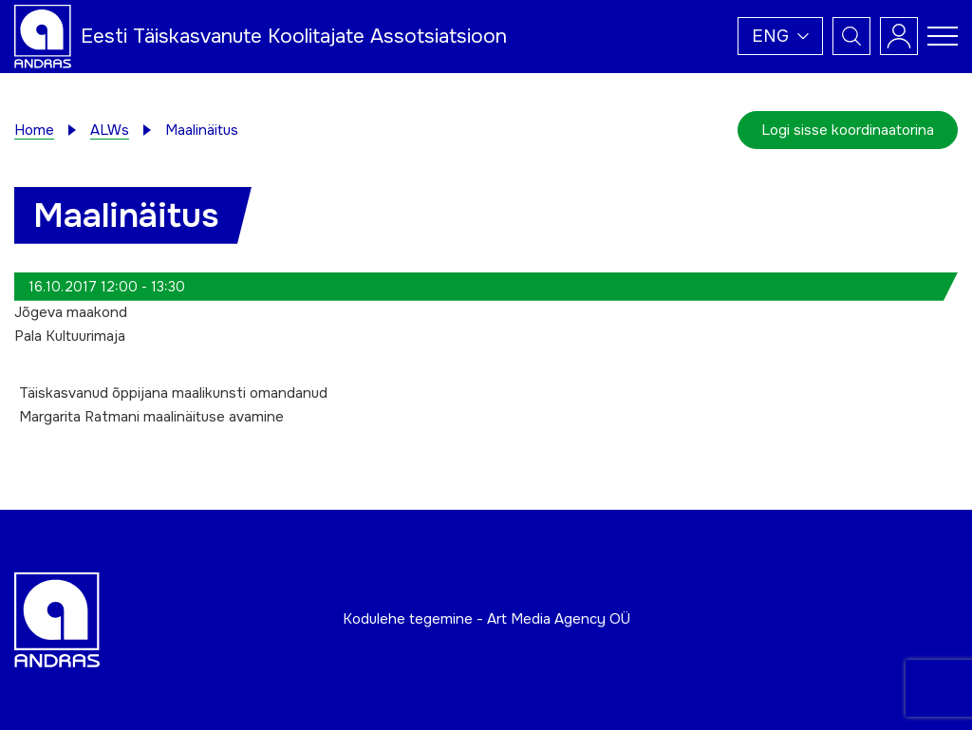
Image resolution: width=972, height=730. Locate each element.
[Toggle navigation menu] (942, 36)
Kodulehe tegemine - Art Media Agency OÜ (486, 618)
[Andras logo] (42, 35)
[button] (780, 36)
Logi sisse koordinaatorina (847, 130)
